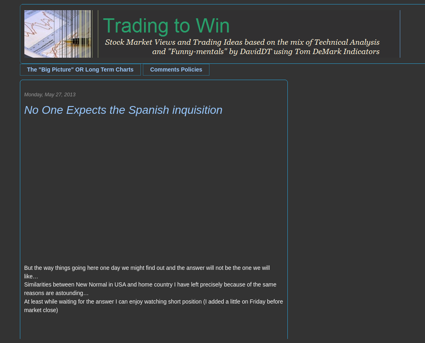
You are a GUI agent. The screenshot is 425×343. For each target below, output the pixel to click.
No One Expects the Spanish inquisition (123, 110)
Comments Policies (176, 69)
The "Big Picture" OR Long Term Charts (80, 69)
